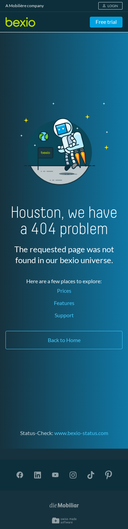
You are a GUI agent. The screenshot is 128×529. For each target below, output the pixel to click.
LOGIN (110, 6)
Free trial (106, 21)
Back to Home (64, 340)
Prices (64, 290)
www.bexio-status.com (81, 433)
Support (64, 315)
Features (64, 303)
